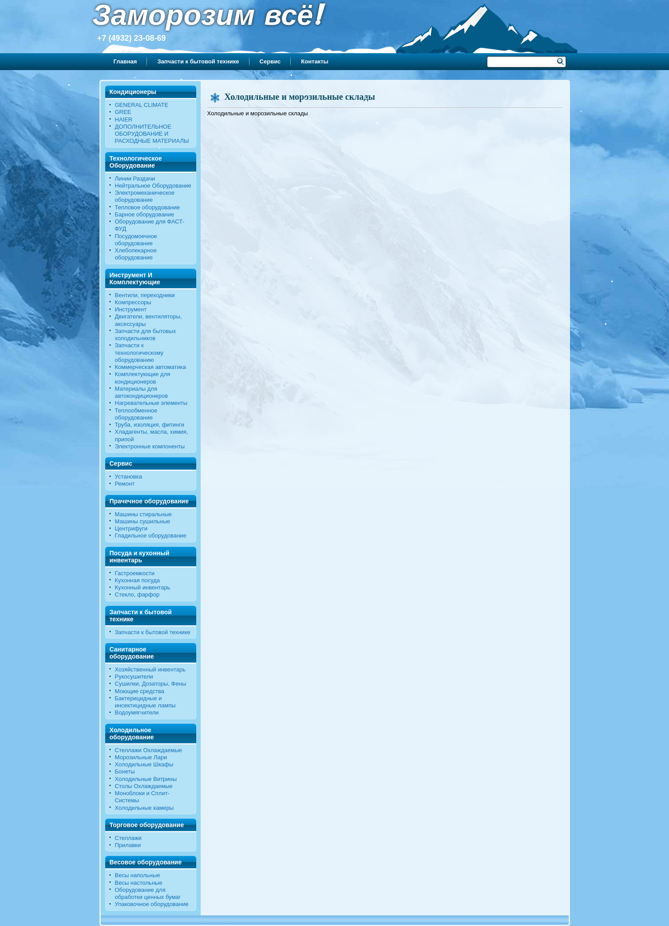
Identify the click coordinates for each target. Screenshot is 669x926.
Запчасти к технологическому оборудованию (139, 352)
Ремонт (125, 483)
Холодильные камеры (144, 807)
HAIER (124, 119)
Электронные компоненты (150, 446)
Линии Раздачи (135, 178)
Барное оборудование (144, 214)
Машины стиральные (143, 514)
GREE (123, 112)
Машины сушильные (142, 521)
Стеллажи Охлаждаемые (148, 750)
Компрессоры (133, 302)
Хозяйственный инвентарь (150, 669)
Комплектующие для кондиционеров (142, 378)
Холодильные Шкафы (144, 764)
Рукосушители (134, 676)
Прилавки (128, 845)
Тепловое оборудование (147, 207)
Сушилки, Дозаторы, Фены (150, 683)
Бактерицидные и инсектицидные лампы (145, 702)
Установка (128, 476)
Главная (125, 61)
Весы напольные (137, 875)
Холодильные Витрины (146, 779)
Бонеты (125, 771)
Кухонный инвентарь (142, 587)
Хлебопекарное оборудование (136, 254)
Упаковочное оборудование (152, 904)
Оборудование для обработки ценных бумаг (148, 893)
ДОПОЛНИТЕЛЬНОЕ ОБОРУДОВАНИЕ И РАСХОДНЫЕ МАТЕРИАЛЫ (152, 134)
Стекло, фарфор (137, 594)
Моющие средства (139, 691)
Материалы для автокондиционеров (141, 392)
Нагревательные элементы (151, 403)
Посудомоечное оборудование (136, 240)
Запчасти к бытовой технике (198, 61)
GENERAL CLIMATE (142, 105)
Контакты (314, 61)
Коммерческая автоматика (150, 367)
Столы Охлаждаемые (144, 786)
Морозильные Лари (141, 757)
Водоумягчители (137, 712)
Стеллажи (128, 838)
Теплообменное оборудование (136, 414)
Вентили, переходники (145, 295)
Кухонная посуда (137, 580)
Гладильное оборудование (150, 535)
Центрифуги (131, 528)
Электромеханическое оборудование (145, 196)
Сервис (270, 61)
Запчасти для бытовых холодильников (145, 334)
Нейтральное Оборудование (153, 185)
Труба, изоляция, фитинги (150, 424)
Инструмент (131, 309)
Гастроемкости (134, 573)
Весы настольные (138, 882)
